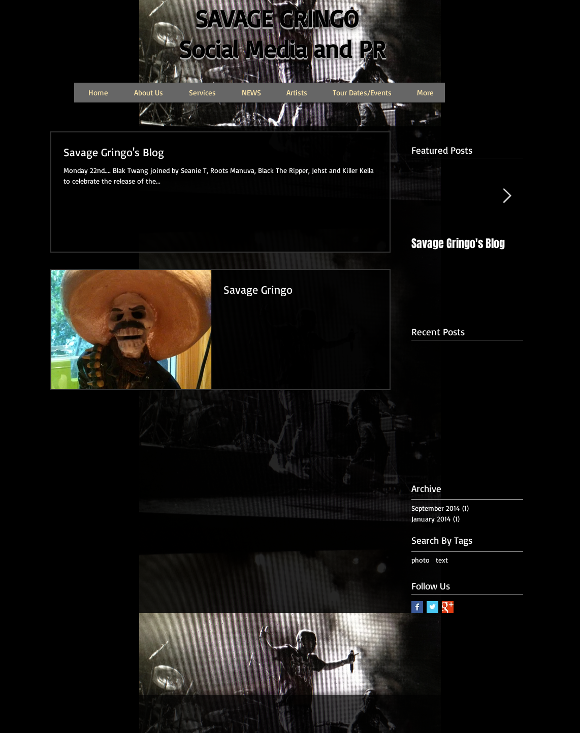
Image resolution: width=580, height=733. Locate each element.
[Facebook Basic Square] (417, 607)
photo (420, 559)
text (442, 559)
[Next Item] (506, 196)
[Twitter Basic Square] (432, 607)
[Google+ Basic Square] (448, 607)
